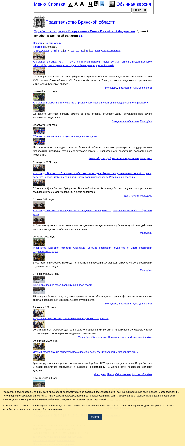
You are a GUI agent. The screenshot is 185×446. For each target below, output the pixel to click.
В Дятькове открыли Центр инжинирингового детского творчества (70, 318)
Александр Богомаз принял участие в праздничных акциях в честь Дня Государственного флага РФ (90, 102)
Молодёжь (111, 87)
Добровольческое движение (122, 158)
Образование (99, 337)
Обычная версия (133, 4)
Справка (56, 4)
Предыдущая (41, 50)
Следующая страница (108, 50)
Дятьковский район (141, 337)
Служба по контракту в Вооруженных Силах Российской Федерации (84, 31)
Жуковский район (142, 374)
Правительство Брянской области (80, 22)
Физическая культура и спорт (135, 87)
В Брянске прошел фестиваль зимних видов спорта (62, 285)
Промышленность (118, 337)
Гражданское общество (125, 121)
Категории (39, 46)
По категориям (53, 43)
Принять (95, 417)
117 (81, 35)
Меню (40, 4)
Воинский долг (97, 158)
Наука (110, 374)
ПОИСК (139, 10)
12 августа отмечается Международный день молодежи (65, 136)
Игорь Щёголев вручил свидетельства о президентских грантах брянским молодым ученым (85, 352)
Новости (38, 43)
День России (131, 195)
